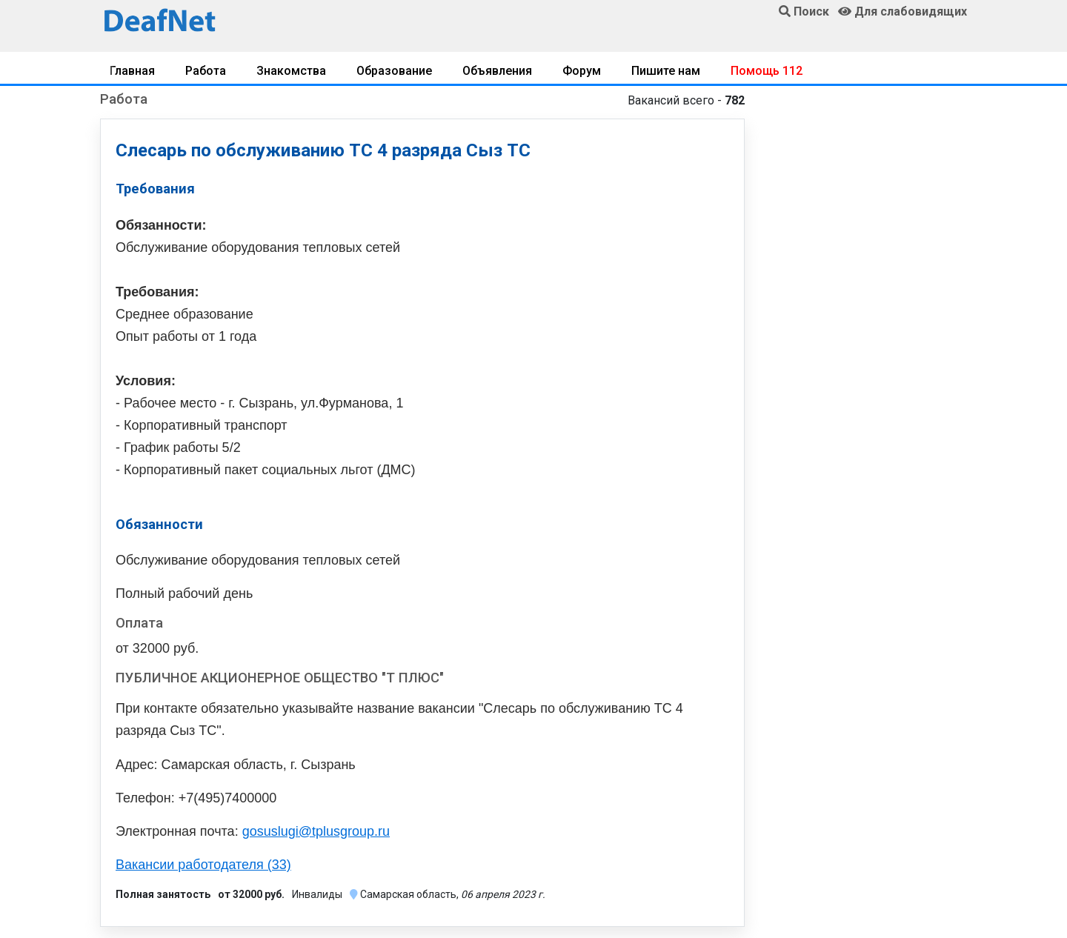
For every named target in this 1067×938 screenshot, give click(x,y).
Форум (581, 71)
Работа (205, 71)
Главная (132, 71)
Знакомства (291, 71)
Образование (394, 71)
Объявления (497, 71)
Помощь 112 (766, 71)
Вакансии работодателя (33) (203, 864)
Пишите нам (665, 71)
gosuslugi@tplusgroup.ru (316, 831)
